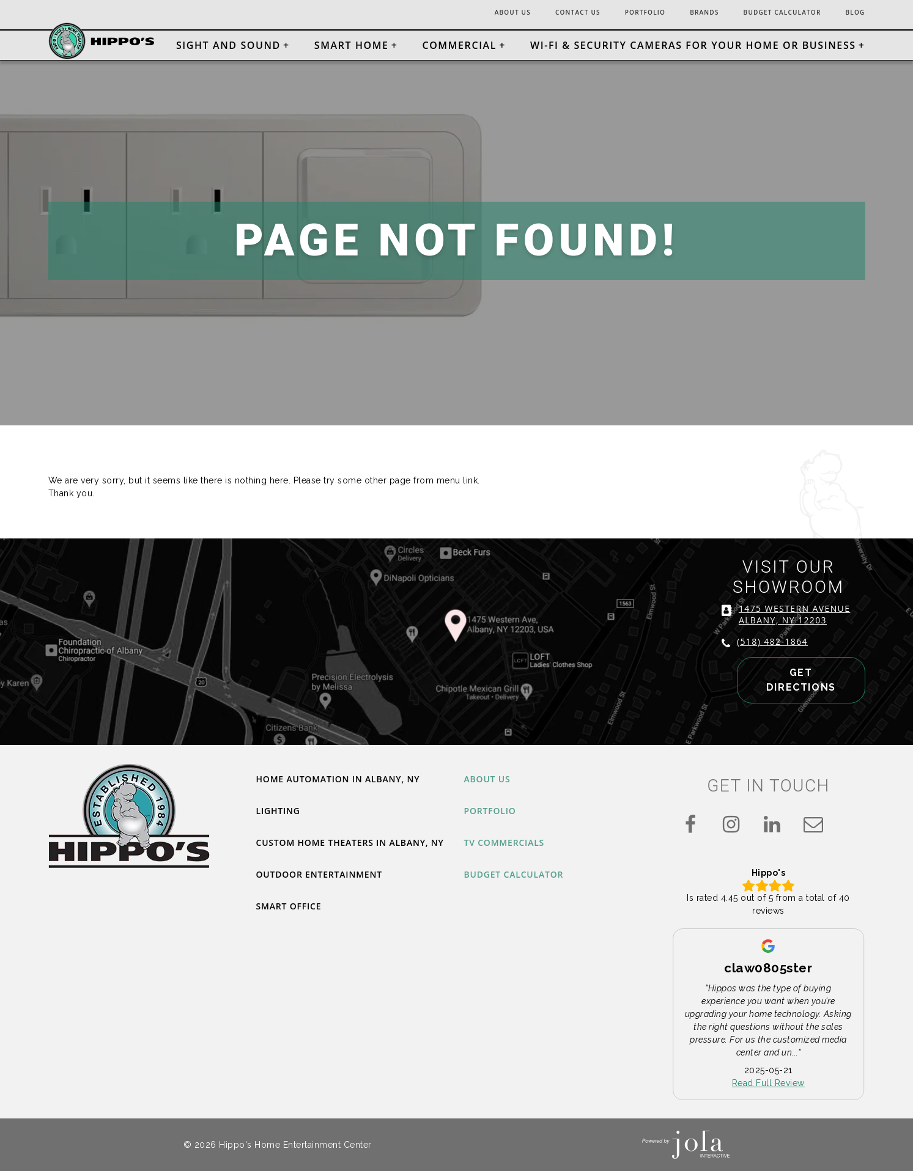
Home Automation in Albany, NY (349, 780)
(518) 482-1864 (766, 657)
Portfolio (621, 13)
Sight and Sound (228, 45)
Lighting (281, 813)
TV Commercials (509, 846)
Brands (685, 13)
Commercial (459, 45)
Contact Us (546, 13)
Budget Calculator (772, 13)
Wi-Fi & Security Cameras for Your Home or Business (693, 45)
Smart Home (351, 45)
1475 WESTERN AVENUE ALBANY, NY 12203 (789, 630)
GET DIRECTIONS (785, 694)
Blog (853, 13)
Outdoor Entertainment (327, 893)
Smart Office (293, 926)
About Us (474, 13)
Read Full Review (768, 1083)
